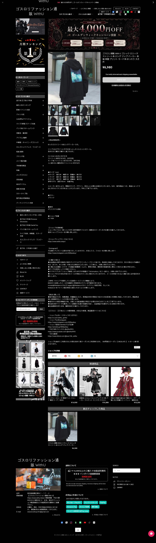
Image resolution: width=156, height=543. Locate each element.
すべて (54, 356)
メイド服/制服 (21, 161)
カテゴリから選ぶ (66, 14)
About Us (118, 8)
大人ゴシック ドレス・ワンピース (28, 147)
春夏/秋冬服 (20, 189)
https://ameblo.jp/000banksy (58, 327)
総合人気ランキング (23, 105)
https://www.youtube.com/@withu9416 (62, 332)
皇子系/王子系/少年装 (24, 100)
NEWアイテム (21, 184)
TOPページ (74, 8)
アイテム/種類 (21, 138)
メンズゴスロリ (21, 175)
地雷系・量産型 (21, 133)
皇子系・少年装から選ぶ (106, 14)
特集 (18, 170)
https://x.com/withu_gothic (57, 318)
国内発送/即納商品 (23, 198)
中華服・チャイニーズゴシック (27, 142)
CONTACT (135, 8)
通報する (137, 347)
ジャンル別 (20, 114)
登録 (41, 309)
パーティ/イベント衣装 (24, 203)
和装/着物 (19, 152)
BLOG (126, 8)
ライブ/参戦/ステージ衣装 (25, 124)
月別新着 (19, 180)
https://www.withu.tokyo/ (57, 241)
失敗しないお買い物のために (103, 8)
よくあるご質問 (86, 8)
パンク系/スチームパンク (25, 128)
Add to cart (121, 80)
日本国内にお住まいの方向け (121, 85)
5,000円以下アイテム (23, 119)
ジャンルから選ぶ (86, 14)
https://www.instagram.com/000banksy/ (62, 253)
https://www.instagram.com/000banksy (62, 322)
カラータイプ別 (21, 194)
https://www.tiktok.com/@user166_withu (62, 336)
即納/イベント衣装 (23, 110)
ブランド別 (20, 156)
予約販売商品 (21, 166)
